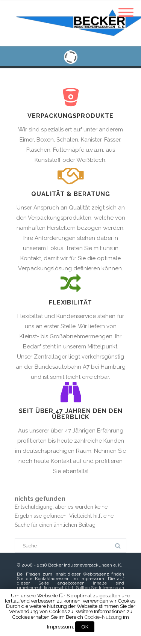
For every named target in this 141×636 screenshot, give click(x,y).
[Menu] (126, 7)
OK (84, 627)
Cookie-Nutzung (103, 617)
